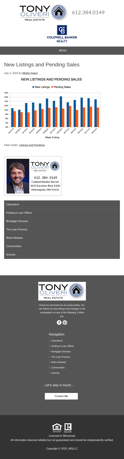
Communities (13, 246)
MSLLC (73, 448)
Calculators (12, 204)
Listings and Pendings (32, 145)
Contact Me (61, 396)
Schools (10, 254)
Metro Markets (14, 237)
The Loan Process (16, 229)
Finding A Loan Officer (19, 212)
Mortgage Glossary (17, 221)
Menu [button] (63, 50)
